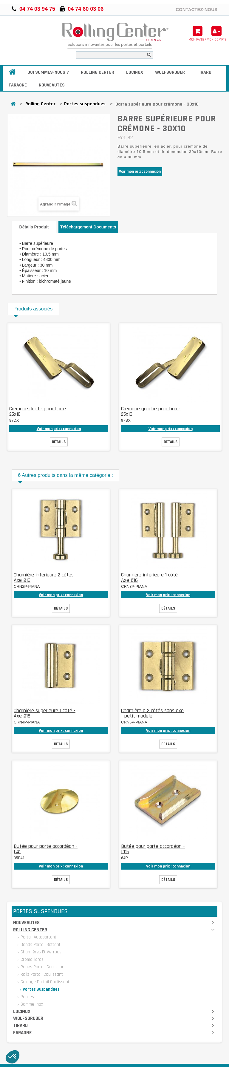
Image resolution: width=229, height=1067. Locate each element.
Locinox (134, 72)
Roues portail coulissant (42, 967)
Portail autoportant (37, 937)
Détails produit (34, 227)
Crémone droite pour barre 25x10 (37, 411)
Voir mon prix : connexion (140, 171)
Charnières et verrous (40, 952)
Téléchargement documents (88, 227)
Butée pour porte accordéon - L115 (153, 849)
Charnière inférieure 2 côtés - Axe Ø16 (45, 577)
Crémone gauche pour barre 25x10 (150, 411)
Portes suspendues (85, 104)
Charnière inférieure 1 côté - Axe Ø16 (151, 577)
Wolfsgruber (170, 72)
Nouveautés (52, 85)
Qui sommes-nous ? (48, 72)
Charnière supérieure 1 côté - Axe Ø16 (44, 713)
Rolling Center (97, 72)
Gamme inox (31, 1004)
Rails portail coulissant (41, 974)
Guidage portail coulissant (44, 982)
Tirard (204, 72)
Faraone (18, 85)
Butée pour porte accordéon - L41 (46, 849)
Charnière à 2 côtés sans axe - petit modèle (152, 713)
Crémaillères (31, 959)
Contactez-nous (196, 9)
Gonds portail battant (40, 944)
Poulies (26, 997)
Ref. (121, 137)
